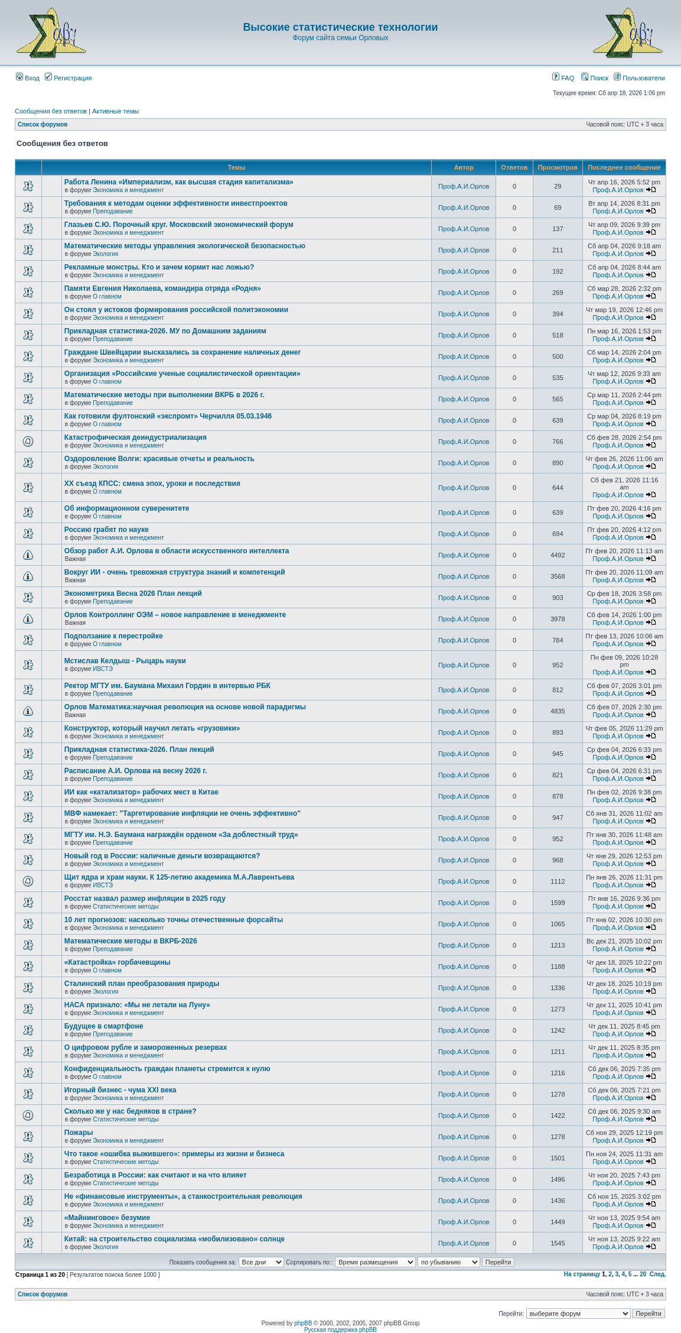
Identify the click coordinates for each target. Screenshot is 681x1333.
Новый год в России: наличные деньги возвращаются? (162, 856)
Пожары (78, 1132)
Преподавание (113, 211)
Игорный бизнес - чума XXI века (120, 1090)
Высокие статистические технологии (340, 27)
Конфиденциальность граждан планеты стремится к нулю (167, 1069)
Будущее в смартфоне (104, 1026)
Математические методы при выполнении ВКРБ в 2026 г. (164, 395)
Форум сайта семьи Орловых (340, 38)
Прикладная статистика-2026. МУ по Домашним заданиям (165, 331)
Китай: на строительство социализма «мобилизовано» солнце (174, 1239)
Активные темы (115, 111)
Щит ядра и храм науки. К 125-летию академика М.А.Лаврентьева (179, 877)
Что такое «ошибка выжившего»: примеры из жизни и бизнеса (174, 1154)
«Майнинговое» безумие (107, 1218)
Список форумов (43, 124)
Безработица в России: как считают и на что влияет (155, 1175)
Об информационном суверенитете (127, 508)
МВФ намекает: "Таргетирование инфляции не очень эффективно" (182, 813)
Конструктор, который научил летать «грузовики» (152, 728)
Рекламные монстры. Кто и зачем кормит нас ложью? (159, 267)
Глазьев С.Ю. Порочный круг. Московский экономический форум (179, 224)
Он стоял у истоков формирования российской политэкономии (176, 310)
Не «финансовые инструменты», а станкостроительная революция (183, 1196)
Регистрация (68, 78)
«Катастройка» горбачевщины (117, 962)
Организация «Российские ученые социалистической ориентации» (182, 373)
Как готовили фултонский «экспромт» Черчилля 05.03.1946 (168, 416)
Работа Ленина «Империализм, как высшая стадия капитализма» (179, 182)
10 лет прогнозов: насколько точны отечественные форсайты (173, 920)
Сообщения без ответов (51, 111)
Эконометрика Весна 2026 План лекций (133, 593)
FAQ (563, 78)
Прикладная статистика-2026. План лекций (139, 749)
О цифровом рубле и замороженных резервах (145, 1047)
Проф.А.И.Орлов (463, 186)
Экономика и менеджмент (128, 190)
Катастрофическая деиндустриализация (135, 437)
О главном (107, 296)
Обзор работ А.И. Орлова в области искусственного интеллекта (176, 551)
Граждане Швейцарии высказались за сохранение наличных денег (182, 352)
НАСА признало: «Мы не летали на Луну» (137, 1005)
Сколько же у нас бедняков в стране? (130, 1111)
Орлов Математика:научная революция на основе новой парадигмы (185, 707)
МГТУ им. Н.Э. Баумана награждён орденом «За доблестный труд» (181, 835)
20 (643, 1274)
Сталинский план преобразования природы (142, 984)
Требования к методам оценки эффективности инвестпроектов (176, 203)
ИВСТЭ (103, 669)
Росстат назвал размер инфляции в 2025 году (145, 898)
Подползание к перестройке (113, 636)
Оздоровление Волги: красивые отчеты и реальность (159, 459)
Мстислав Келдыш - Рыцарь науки (125, 661)
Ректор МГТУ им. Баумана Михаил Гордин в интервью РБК (167, 686)
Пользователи (639, 78)
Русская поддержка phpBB (340, 1329)
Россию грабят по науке (106, 530)
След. (658, 1274)
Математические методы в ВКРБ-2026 (130, 941)
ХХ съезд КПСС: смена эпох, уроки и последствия (152, 483)
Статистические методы (125, 906)
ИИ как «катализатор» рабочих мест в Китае (141, 792)
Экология (105, 254)
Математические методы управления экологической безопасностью (184, 246)
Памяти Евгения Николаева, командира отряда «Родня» (162, 288)
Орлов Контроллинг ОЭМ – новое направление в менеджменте (175, 615)
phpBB (303, 1323)
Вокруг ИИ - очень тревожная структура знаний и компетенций (174, 572)
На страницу (582, 1274)
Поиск (594, 78)
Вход (28, 78)
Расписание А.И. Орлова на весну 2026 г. (135, 771)
